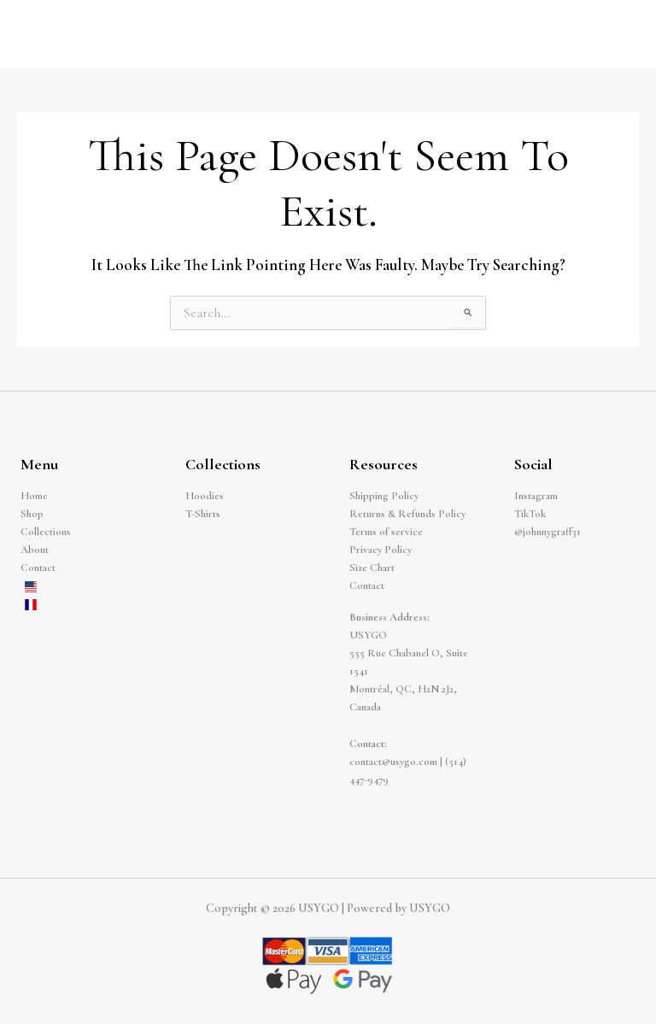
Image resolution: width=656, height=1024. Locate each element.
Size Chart (372, 567)
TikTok (530, 514)
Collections (45, 531)
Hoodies (204, 496)
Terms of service (386, 531)
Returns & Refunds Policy (407, 514)
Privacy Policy (380, 549)
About (34, 549)
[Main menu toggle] (622, 34)
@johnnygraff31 (547, 531)
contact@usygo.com (393, 761)
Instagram (536, 496)
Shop (32, 514)
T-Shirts (202, 514)
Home (34, 496)
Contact (38, 567)
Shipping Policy (384, 496)
